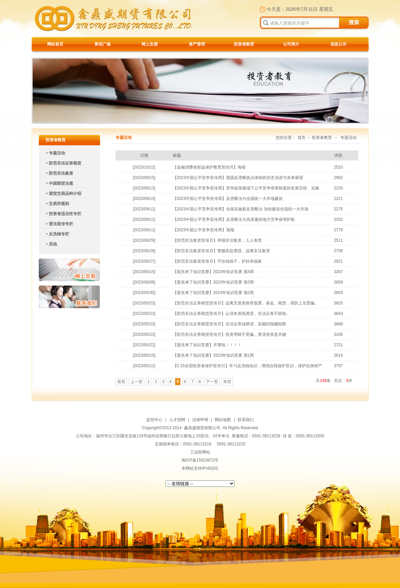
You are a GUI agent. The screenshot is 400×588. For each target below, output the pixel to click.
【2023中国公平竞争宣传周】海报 (204, 230)
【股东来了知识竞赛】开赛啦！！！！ (207, 345)
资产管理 (197, 44)
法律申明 (200, 419)
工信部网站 (200, 452)
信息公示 (338, 44)
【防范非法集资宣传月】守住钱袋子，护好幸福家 (217, 261)
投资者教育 (244, 44)
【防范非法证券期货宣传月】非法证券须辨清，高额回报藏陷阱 (229, 324)
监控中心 (154, 419)
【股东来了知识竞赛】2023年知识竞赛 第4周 (213, 271)
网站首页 (55, 44)
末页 (227, 381)
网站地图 (223, 419)
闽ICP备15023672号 (200, 460)
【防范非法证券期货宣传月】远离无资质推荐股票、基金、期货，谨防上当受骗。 (245, 303)
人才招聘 (177, 419)
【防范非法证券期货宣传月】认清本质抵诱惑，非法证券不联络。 (231, 313)
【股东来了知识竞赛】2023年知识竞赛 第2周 (213, 292)
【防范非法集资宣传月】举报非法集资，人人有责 (217, 240)
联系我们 (69, 297)
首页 (302, 137)
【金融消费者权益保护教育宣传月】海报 (209, 167)
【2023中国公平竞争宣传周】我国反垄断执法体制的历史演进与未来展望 (238, 177)
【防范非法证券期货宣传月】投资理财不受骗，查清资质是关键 (229, 334)
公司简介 (291, 44)
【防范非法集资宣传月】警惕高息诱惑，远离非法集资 (221, 250)
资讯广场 (102, 44)
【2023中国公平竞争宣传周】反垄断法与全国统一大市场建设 (228, 198)
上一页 (136, 381)
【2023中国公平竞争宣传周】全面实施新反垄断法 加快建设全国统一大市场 (240, 209)
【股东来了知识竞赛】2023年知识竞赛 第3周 (213, 282)
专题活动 (348, 137)
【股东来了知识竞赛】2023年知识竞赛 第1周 (213, 355)
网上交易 (150, 44)
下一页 (212, 381)
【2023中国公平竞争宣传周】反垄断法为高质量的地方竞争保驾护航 (234, 219)
